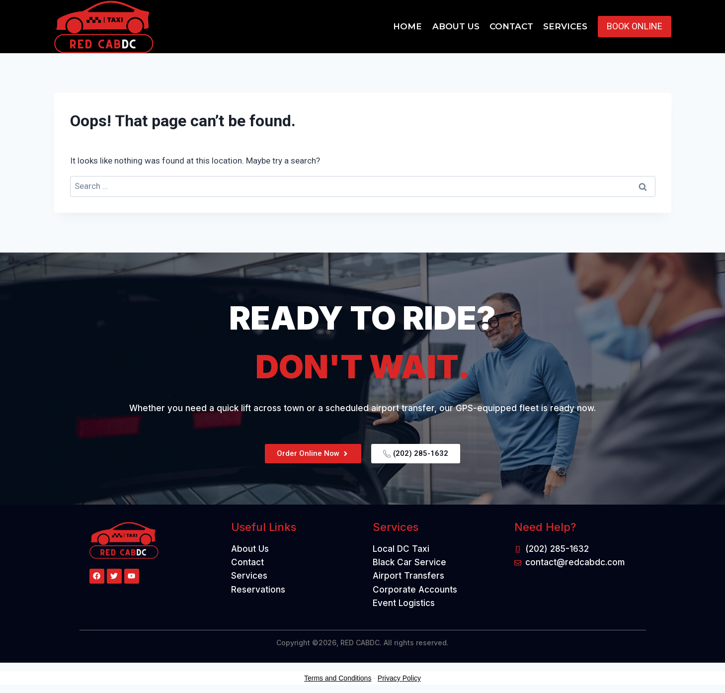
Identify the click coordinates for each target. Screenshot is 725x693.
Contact (511, 26)
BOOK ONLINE (634, 26)
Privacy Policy (399, 678)
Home (407, 26)
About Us (456, 26)
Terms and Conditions (337, 678)
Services (565, 26)
